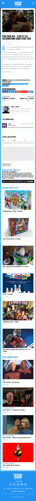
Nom (3, 140)
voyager (9, 81)
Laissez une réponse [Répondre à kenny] (12, 125)
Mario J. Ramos (8, 44)
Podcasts (5, 86)
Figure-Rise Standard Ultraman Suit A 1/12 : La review (16, 350)
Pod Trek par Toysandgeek (21, 84)
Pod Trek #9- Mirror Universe (11, 465)
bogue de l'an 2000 (13, 80)
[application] (18, 181)
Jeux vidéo (9, 488)
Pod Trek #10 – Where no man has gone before (17, 437)
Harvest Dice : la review (27, 98)
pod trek (28, 80)
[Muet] (28, 181)
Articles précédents (6, 96)
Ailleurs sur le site (10, 187)
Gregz (4, 100)
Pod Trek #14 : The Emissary (9, 172)
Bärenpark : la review (8, 98)
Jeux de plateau (16, 488)
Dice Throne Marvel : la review (12, 239)
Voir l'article (6, 384)
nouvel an (23, 80)
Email (14, 140)
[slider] (16, 181)
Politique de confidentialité (18, 491)
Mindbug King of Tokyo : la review (12, 211)
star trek (5, 81)
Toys (4, 488)
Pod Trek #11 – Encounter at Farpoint (14, 410)
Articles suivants (30, 96)
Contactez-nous (28, 488)
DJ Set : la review (8, 294)
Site (25, 140)
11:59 (8, 80)
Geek (3, 33)
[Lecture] (4, 181)
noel (19, 80)
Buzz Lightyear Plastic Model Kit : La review (15, 266)
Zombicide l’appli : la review (11, 322)
